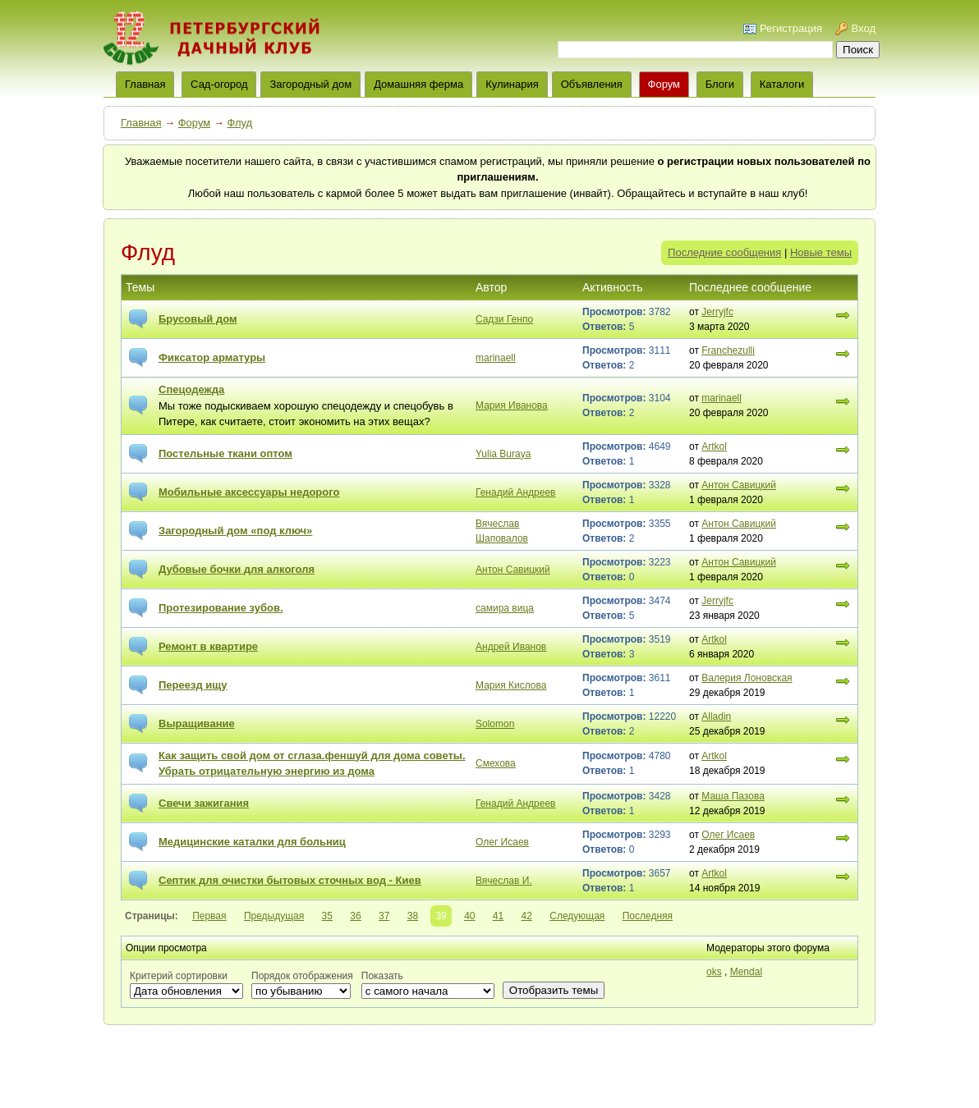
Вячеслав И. (504, 880)
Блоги (720, 84)
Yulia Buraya (503, 454)
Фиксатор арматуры (212, 357)
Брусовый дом (198, 319)
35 (327, 916)
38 (412, 916)
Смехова (496, 763)
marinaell (496, 358)
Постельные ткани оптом (225, 453)
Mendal (746, 972)
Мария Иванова (512, 405)
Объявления (592, 84)
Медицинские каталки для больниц (252, 842)
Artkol (714, 446)
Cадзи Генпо (504, 319)
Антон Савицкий (738, 485)
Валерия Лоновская (746, 678)
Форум (664, 84)
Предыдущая (274, 916)
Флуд (239, 123)
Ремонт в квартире (208, 646)
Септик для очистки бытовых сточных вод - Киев (290, 880)
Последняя (648, 916)
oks (714, 972)
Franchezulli (728, 350)
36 (355, 916)
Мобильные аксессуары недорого (249, 492)
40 (469, 916)
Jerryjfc (717, 312)
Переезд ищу (193, 685)
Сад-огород (219, 84)
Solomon (495, 724)
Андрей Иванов (511, 646)
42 (527, 916)
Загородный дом (310, 84)
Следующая (576, 916)
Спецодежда (191, 389)
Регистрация (791, 28)
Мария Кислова (511, 685)
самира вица (505, 608)
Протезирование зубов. (221, 608)
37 (384, 916)
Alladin (716, 716)
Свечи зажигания (204, 803)
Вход (864, 28)
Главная (141, 123)
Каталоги (782, 84)
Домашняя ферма (418, 84)
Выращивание (197, 723)
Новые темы (821, 252)
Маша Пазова (733, 796)
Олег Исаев (502, 842)
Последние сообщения (724, 252)
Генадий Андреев (515, 492)
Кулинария (512, 84)
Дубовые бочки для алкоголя (237, 569)
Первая (209, 916)
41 (498, 916)
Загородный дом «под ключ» (235, 530)
